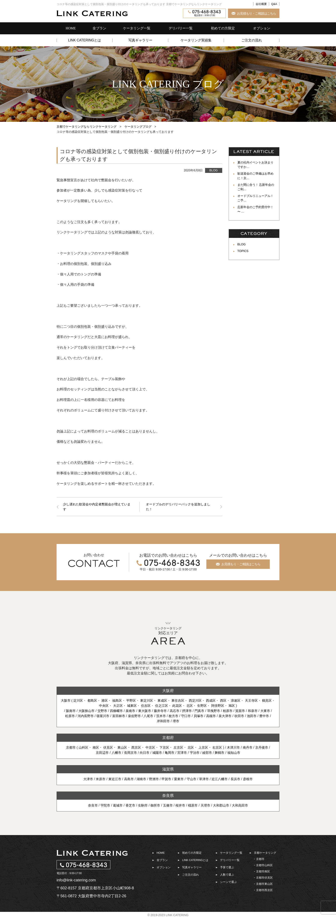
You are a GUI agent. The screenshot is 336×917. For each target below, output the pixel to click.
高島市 (127, 779)
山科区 (79, 748)
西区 (231, 701)
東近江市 (112, 779)
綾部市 (209, 753)
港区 (107, 701)
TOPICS (243, 251)
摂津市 (194, 711)
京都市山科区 (264, 865)
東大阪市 (150, 711)
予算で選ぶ (227, 868)
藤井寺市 (166, 711)
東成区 (167, 701)
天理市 (207, 806)
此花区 (183, 706)
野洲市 (153, 779)
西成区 (218, 701)
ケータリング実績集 (196, 40)
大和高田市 (243, 806)
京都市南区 (263, 872)
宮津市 (183, 753)
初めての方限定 (223, 28)
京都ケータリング (265, 853)
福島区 (120, 701)
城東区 (136, 706)
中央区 (106, 706)
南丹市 (251, 748)
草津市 (206, 779)
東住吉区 (183, 701)
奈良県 (168, 796)
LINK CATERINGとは (84, 40)
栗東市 (179, 779)
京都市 (260, 859)
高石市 (181, 711)
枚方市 (188, 716)
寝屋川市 (114, 716)
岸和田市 (170, 722)
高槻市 (227, 716)
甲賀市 (166, 779)
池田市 (270, 716)
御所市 (154, 806)
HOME (71, 28)
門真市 (207, 711)
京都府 (168, 738)
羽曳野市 (223, 711)
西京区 (135, 748)
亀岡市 (170, 753)
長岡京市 (128, 753)
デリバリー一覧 (181, 28)
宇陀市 (102, 806)
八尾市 (162, 716)
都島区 (94, 701)
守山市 (193, 779)
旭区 (240, 706)
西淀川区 (202, 701)
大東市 (66, 716)
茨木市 (175, 716)
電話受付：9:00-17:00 (204, 13)
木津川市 (236, 748)
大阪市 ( (67, 701)
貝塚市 (214, 716)
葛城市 (115, 806)
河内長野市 (95, 716)
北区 (196, 706)
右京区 (219, 748)
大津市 (84, 779)
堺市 (183, 722)
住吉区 (151, 706)
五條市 (168, 806)
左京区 (179, 748)
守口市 (201, 716)
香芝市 (128, 806)
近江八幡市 (222, 779)
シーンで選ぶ (228, 882)
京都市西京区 (264, 890)
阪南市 (72, 711)
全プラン (99, 28)
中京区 (149, 748)
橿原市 (194, 806)
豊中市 (156, 722)
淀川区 (79, 701)
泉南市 (135, 711)
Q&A (274, 4)
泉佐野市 (147, 716)
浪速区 (244, 701)
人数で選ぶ (227, 875)
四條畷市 (120, 711)
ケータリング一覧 (136, 28)
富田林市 (130, 716)
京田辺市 (99, 753)
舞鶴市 (222, 753)
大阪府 (168, 691)
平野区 (134, 701)
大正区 (121, 706)
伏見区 (105, 748)
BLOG (213, 170)
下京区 (164, 748)
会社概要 (261, 4)
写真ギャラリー (140, 40)
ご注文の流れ (251, 40)
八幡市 (114, 753)
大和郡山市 (223, 806)
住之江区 (167, 706)
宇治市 (196, 753)
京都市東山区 (264, 884)
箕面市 (250, 711)
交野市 (105, 711)
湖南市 (140, 779)
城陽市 (157, 753)
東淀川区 (151, 701)
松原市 (79, 716)
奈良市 (89, 806)
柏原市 (237, 711)
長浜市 (239, 779)
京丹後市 (266, 748)
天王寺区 (260, 701)
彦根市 (252, 779)
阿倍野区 (225, 706)
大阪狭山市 (89, 711)
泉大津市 (242, 716)
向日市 (143, 753)
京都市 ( (67, 748)
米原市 (97, 779)
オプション (261, 28)
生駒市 (141, 806)
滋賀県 (168, 770)
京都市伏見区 (264, 878)
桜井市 (181, 806)
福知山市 (237, 753)
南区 (92, 748)
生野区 (209, 706)
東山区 (120, 748)
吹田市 (257, 716)
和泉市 (264, 711)
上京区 (205, 748)
